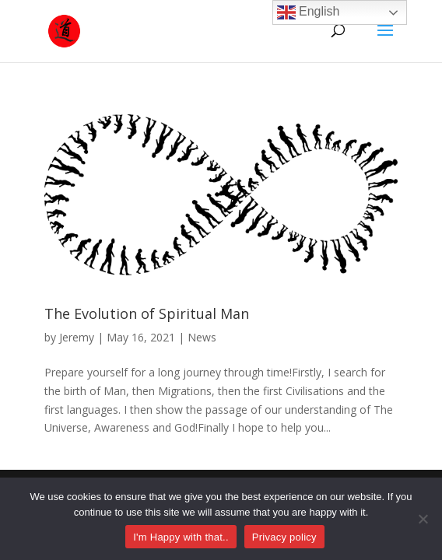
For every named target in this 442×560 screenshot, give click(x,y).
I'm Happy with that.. (181, 537)
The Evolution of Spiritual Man (146, 313)
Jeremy (76, 337)
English (308, 12)
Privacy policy (284, 537)
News (202, 337)
